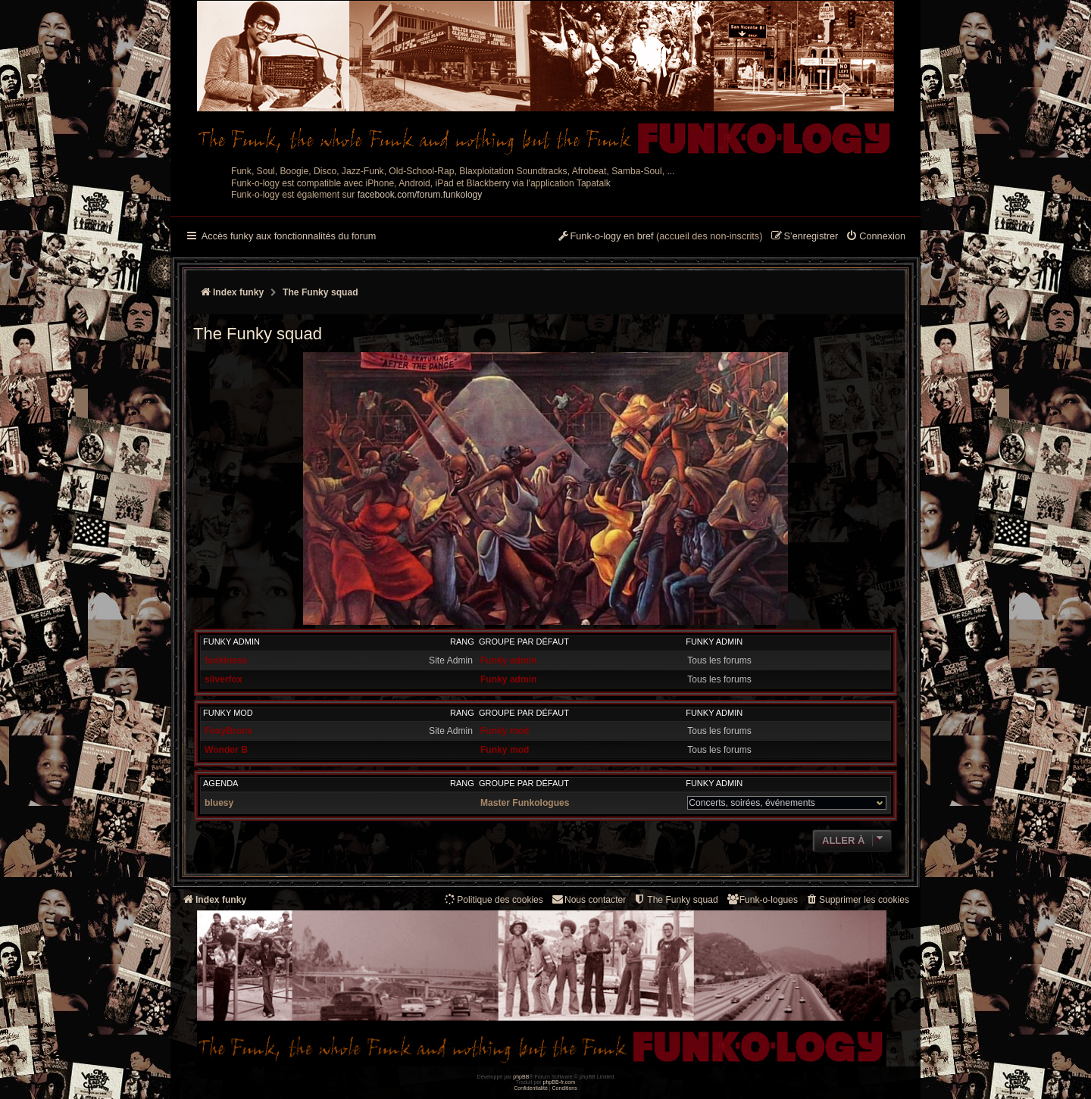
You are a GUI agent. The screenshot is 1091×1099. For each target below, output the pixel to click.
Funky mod (228, 712)
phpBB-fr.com (559, 1082)
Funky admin (231, 641)
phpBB (521, 1076)
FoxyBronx (228, 731)
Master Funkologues (525, 803)
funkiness (226, 660)
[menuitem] (875, 237)
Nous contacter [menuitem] (588, 899)
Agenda (220, 783)
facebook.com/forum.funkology (420, 194)
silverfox (223, 679)
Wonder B (226, 750)
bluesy (219, 803)
